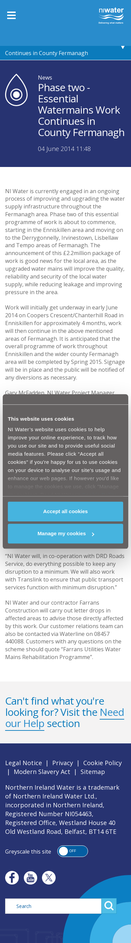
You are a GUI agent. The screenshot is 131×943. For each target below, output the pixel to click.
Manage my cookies (66, 533)
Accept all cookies (65, 511)
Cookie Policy (102, 763)
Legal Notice (23, 763)
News (45, 77)
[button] (72, 851)
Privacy (62, 763)
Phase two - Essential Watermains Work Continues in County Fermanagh (56, 46)
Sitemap (93, 772)
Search (109, 906)
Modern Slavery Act (42, 772)
